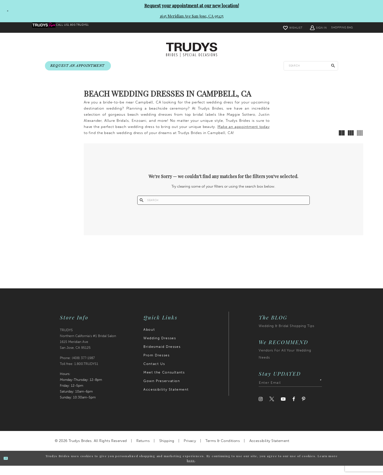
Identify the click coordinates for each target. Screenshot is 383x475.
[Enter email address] (290, 392)
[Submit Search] (333, 65)
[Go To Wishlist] (279, 27)
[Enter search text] (311, 65)
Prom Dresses (156, 364)
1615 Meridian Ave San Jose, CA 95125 (191, 16)
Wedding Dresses (159, 347)
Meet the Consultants (164, 382)
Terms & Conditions (222, 450)
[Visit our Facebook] (293, 408)
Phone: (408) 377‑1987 (77, 367)
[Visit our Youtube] (283, 408)
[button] (305, 27)
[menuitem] (48, 27)
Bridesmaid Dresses (162, 356)
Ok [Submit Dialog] (10, 467)
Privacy (190, 450)
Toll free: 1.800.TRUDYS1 (79, 373)
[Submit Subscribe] (317, 392)
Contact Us (154, 373)
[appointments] (78, 66)
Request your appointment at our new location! (191, 6)
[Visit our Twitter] (271, 408)
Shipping (166, 450)
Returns (143, 450)
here (191, 470)
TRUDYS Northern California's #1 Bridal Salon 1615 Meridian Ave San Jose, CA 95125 (88, 348)
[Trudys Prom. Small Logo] (48, 27)
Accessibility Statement (166, 399)
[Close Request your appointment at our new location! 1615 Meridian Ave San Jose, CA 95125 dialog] (5, 11)
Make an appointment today (243, 132)
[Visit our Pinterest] (303, 408)
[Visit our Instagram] (260, 408)
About (149, 339)
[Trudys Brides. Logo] (191, 50)
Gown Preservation (161, 390)
